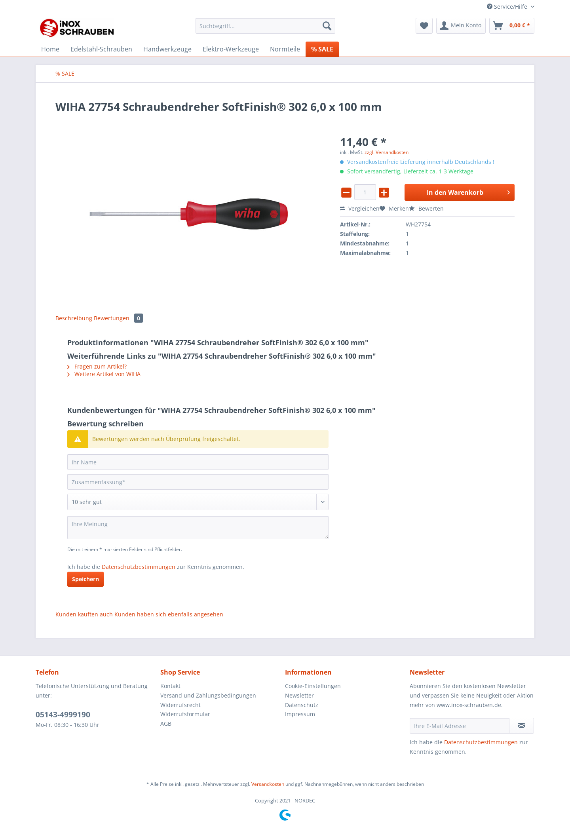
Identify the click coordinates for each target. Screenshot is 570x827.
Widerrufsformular (185, 714)
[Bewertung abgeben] (198, 502)
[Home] (50, 49)
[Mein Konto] (461, 26)
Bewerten (426, 208)
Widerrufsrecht (180, 705)
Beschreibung (73, 318)
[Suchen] (327, 26)
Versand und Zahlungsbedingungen (208, 695)
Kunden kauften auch (84, 614)
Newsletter (299, 695)
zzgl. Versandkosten (386, 152)
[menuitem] (265, 29)
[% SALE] (322, 49)
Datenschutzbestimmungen (138, 566)
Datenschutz (301, 705)
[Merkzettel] (424, 26)
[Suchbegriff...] (265, 26)
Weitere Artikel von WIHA (104, 374)
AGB (165, 723)
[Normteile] (285, 49)
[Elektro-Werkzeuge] (230, 49)
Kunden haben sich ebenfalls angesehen (168, 614)
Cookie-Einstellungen (313, 686)
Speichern (85, 579)
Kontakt (170, 686)
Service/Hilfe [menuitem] (508, 6)
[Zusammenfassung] (198, 482)
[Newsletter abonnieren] (521, 726)
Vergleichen (360, 208)
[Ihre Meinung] (198, 527)
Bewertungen (118, 318)
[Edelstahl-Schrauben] (101, 49)
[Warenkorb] (511, 26)
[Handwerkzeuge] (167, 49)
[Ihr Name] (198, 462)
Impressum (300, 714)
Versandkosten (267, 784)
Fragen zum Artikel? (97, 366)
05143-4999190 (63, 714)
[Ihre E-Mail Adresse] (459, 726)
